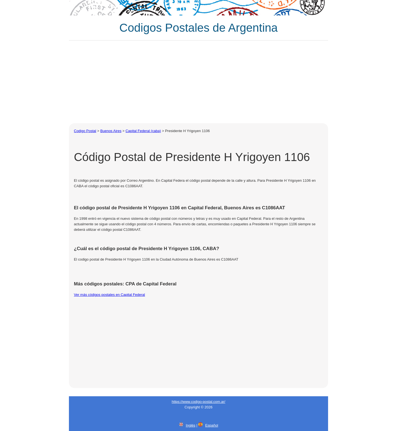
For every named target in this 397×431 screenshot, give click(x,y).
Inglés (190, 425)
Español (211, 425)
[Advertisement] (198, 82)
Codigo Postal (85, 131)
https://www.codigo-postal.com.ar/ (198, 402)
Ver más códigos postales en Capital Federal (109, 295)
